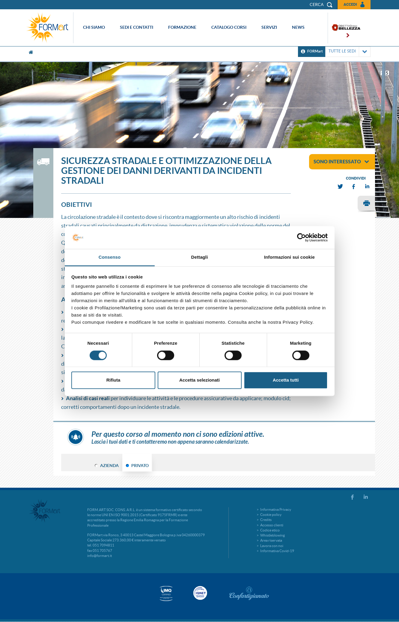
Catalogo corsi (228, 27)
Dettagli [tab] (199, 257)
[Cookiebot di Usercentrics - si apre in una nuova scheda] (301, 237)
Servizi (269, 27)
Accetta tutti (286, 380)
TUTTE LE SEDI (348, 52)
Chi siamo (94, 27)
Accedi (350, 4)
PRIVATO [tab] (140, 465)
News (298, 27)
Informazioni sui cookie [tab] (289, 257)
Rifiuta (113, 380)
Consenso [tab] (110, 257)
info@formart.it (99, 556)
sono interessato (341, 161)
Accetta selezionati (199, 380)
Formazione (182, 27)
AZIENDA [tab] (109, 465)
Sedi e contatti (136, 27)
